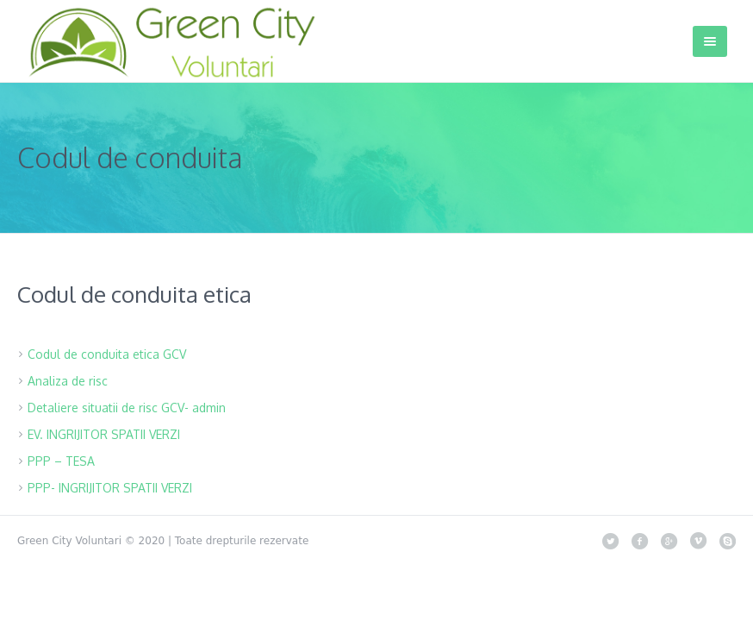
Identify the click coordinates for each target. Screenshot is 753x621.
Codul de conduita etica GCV (107, 354)
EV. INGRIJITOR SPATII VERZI (104, 434)
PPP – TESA (61, 461)
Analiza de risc (68, 380)
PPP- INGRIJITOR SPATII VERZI (110, 487)
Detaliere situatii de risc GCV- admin (127, 407)
